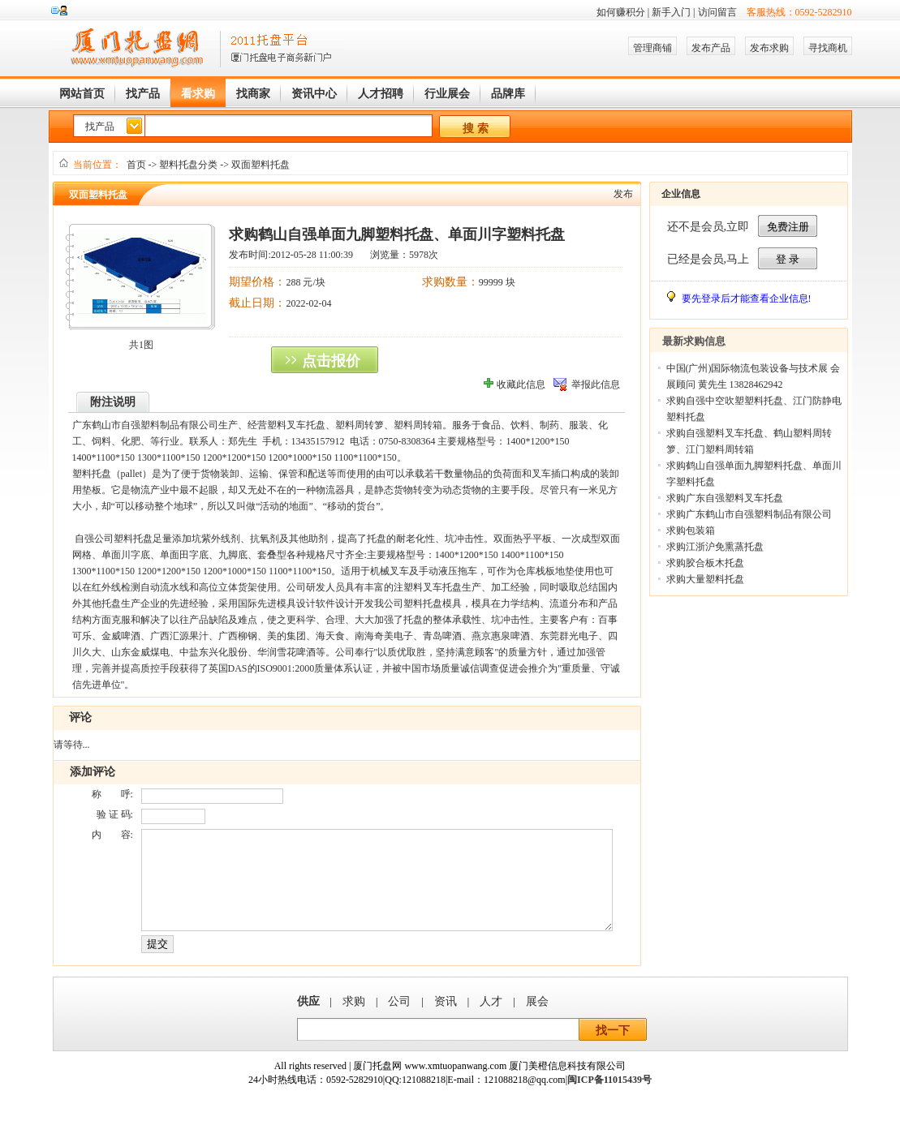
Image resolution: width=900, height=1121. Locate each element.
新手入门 (671, 12)
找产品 (143, 94)
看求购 (198, 94)
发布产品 (710, 48)
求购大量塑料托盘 (705, 579)
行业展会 (447, 94)
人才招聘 (380, 94)
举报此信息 (595, 384)
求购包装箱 (690, 530)
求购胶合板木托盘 (705, 563)
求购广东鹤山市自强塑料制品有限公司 (749, 514)
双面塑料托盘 (260, 164)
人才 (491, 1021)
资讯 (445, 1021)
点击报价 (331, 361)
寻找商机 (827, 48)
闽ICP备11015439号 (609, 1099)
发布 (623, 194)
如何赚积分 (620, 12)
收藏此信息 (521, 384)
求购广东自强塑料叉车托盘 (724, 498)
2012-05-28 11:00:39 (312, 254)
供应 (308, 1021)
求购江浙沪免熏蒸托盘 (715, 546)
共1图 (141, 344)
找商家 (253, 94)
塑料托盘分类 (188, 164)
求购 (353, 1021)
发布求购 (769, 48)
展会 (537, 1021)
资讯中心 (314, 94)
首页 (136, 164)
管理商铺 (652, 48)
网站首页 (82, 94)
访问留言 (717, 12)
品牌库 (508, 94)
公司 (399, 1021)
